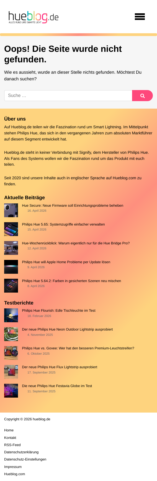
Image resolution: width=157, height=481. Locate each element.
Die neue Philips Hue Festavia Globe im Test (57, 386)
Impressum (13, 467)
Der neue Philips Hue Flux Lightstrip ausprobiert (59, 367)
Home (9, 430)
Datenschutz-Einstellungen (25, 459)
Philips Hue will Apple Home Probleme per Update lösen (66, 262)
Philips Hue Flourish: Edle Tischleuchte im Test (58, 310)
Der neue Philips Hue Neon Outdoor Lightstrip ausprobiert (67, 329)
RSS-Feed (12, 445)
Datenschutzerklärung (21, 452)
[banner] (32, 16)
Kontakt (10, 438)
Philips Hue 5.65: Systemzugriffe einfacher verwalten (63, 224)
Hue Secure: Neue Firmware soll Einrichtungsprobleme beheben (72, 205)
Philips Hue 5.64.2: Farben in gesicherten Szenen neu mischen (71, 281)
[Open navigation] (139, 17)
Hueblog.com (124, 178)
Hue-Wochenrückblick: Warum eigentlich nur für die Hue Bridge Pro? (76, 243)
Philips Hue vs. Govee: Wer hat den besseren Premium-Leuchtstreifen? (78, 348)
